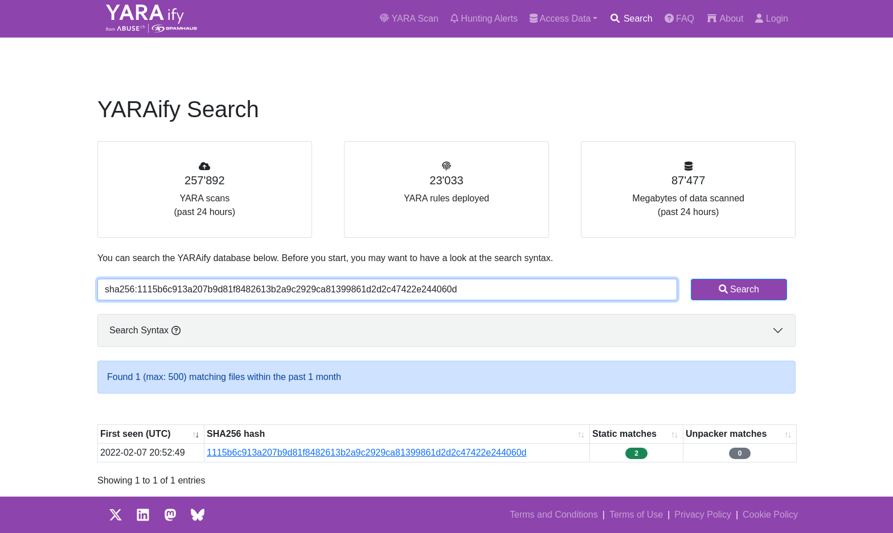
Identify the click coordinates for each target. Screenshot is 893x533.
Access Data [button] (560, 18)
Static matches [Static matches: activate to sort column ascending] (624, 434)
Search (630, 18)
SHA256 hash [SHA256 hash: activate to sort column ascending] (236, 434)
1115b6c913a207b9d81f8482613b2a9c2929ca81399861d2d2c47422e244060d (366, 452)
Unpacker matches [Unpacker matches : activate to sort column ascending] (726, 434)
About (724, 18)
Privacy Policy (702, 514)
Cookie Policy (770, 514)
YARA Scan (409, 18)
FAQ (679, 18)
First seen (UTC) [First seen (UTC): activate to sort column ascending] (135, 434)
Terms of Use (636, 514)
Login (771, 18)
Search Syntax (145, 330)
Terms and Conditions (554, 514)
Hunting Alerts (484, 18)
